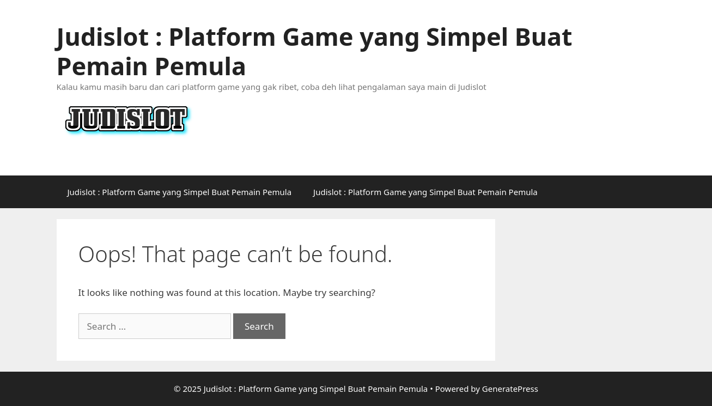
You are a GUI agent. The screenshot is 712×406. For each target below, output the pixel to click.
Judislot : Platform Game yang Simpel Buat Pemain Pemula (315, 51)
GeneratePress (510, 388)
